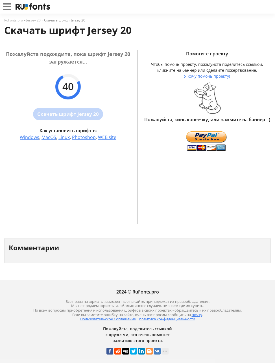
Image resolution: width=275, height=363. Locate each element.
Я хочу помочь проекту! (207, 76)
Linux (64, 137)
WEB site (107, 137)
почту (197, 314)
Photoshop (84, 137)
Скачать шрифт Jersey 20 (68, 114)
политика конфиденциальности (167, 318)
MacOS (49, 137)
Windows (29, 137)
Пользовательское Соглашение (108, 318)
